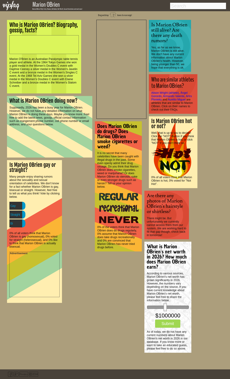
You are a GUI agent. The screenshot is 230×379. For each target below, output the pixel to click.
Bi (11, 223)
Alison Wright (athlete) (165, 92)
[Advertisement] (121, 69)
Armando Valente (173, 96)
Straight (15, 214)
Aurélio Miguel (177, 99)
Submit (167, 323)
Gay (13, 206)
